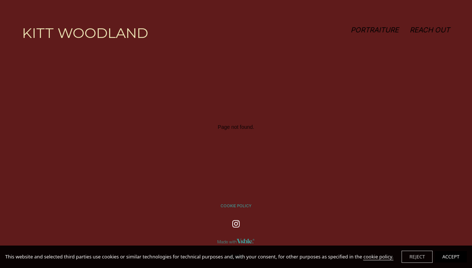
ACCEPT (450, 256)
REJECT (417, 256)
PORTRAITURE (375, 30)
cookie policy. (378, 256)
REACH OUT (430, 30)
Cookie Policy (236, 206)
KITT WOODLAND (85, 33)
